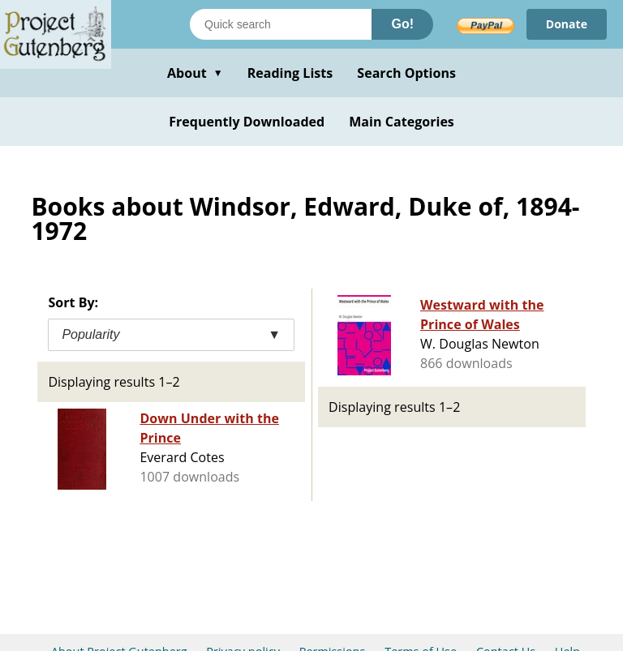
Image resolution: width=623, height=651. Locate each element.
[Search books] (281, 24)
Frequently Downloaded (246, 122)
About (195, 73)
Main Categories (401, 122)
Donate (566, 24)
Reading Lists (290, 73)
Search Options (406, 73)
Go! (402, 24)
